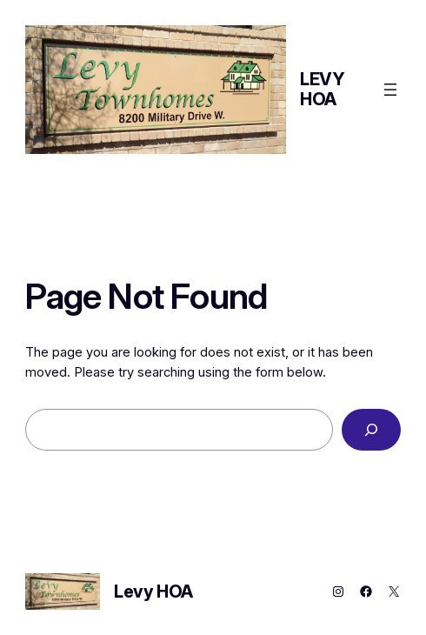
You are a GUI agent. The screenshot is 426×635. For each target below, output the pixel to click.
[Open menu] (390, 89)
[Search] (371, 430)
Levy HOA (322, 89)
